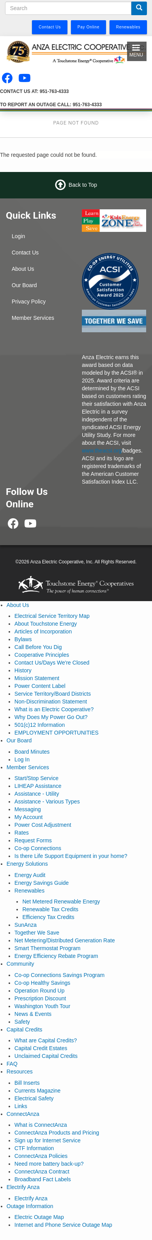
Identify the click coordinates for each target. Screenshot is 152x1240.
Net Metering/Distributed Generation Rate (64, 940)
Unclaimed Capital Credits (46, 1056)
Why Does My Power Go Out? (51, 717)
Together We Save (36, 933)
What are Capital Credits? (45, 1040)
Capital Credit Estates (40, 1048)
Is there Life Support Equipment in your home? (70, 856)
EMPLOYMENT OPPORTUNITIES (56, 733)
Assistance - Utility (36, 794)
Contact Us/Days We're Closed (51, 662)
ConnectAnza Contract (41, 1171)
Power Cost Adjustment (42, 825)
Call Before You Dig (38, 647)
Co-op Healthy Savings (42, 983)
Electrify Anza (23, 1187)
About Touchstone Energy (45, 624)
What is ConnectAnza (40, 1125)
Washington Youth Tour (42, 1006)
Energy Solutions (27, 864)
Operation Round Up (39, 990)
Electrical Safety (33, 1098)
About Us (23, 269)
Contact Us (25, 252)
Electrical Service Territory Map (52, 616)
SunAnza (25, 925)
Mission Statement (36, 678)
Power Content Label (39, 686)
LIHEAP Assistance (37, 786)
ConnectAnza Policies (40, 1156)
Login (18, 236)
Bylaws (23, 639)
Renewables (29, 890)
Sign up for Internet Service (47, 1140)
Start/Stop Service (36, 778)
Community (20, 964)
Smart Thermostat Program (47, 948)
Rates (21, 833)
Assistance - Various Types (47, 801)
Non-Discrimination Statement (50, 701)
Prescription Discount (40, 998)
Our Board (24, 285)
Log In (22, 759)
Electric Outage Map (39, 1217)
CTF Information (34, 1148)
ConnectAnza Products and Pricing (56, 1133)
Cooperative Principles (41, 655)
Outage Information (30, 1206)
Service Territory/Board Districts (52, 694)
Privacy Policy (29, 301)
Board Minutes (31, 752)
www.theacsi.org (102, 450)
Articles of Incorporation (43, 631)
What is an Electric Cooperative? (54, 709)
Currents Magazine (37, 1090)
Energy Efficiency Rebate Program (56, 956)
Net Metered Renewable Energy (61, 901)
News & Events (32, 1014)
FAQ (12, 1064)
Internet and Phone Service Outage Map (63, 1225)
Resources (20, 1071)
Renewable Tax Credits (50, 909)
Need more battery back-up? (48, 1164)
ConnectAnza (23, 1114)
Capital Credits (24, 1029)
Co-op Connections (37, 848)
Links (20, 1106)
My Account (28, 817)
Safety (22, 1022)
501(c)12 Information (39, 725)
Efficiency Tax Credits (48, 917)
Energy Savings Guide (41, 883)
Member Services (33, 318)
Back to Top (83, 185)
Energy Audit (29, 875)
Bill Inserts (27, 1083)
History (23, 670)
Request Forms (33, 840)
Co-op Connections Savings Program (59, 975)
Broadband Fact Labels (42, 1179)
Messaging (27, 809)
